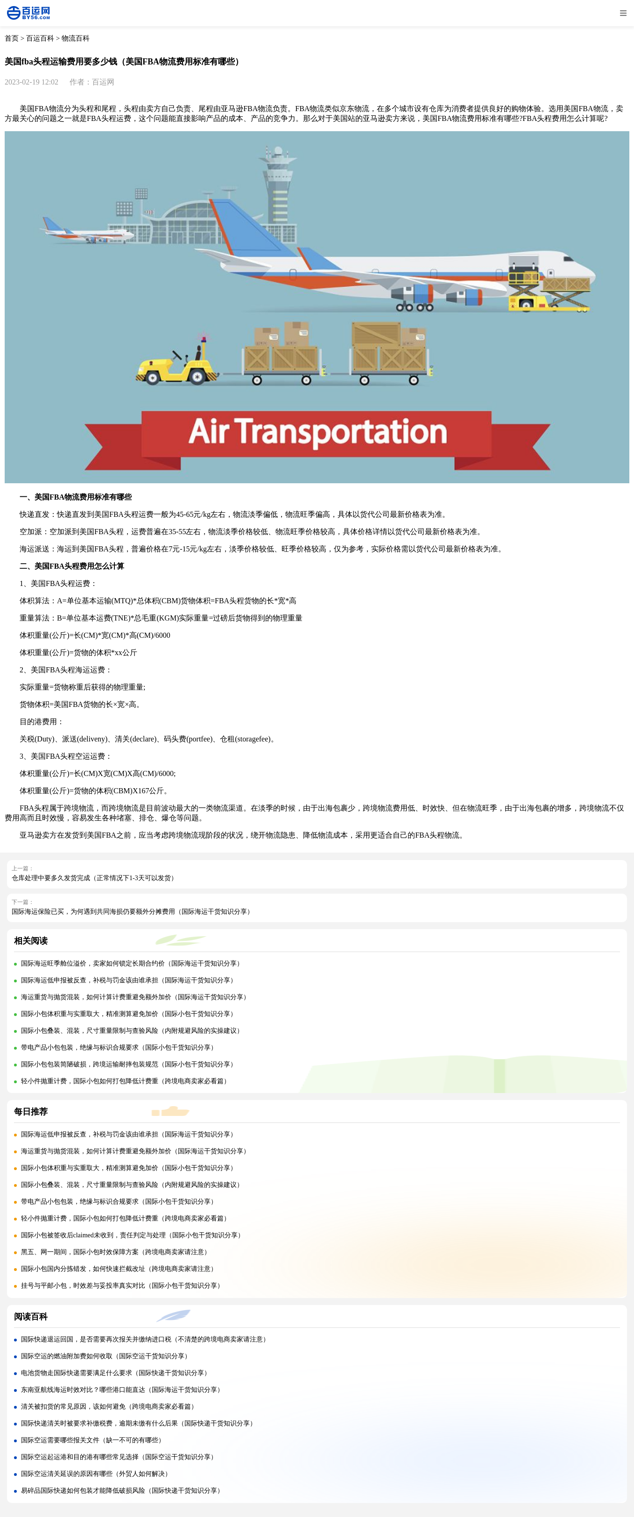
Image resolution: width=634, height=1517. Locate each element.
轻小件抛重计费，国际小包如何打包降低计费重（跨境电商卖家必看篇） (125, 1081)
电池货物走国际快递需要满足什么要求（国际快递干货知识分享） (116, 1372)
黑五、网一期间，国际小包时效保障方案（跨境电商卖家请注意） (116, 1252)
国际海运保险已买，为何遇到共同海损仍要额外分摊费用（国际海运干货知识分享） (133, 911)
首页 (12, 38)
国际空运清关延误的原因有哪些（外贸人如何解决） (96, 1473)
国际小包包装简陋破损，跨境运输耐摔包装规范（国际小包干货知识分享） (129, 1064)
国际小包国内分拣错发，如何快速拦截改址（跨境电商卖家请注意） (119, 1268)
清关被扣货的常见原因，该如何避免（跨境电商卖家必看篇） (109, 1406)
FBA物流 (49, 109)
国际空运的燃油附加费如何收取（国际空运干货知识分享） (106, 1356)
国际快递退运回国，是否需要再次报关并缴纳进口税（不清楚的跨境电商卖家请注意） (145, 1339)
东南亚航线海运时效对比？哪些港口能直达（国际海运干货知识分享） (122, 1389)
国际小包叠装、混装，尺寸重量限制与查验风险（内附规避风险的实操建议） (132, 1030)
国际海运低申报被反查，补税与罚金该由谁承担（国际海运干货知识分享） (129, 980)
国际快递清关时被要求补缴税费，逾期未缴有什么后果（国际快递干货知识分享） (138, 1423)
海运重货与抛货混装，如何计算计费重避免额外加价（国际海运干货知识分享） (135, 997)
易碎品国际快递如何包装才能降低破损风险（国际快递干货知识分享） (122, 1490)
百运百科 (40, 38)
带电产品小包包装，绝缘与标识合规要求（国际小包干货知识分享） (119, 1047)
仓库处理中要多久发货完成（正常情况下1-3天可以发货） (94, 878)
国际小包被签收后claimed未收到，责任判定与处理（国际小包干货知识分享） (132, 1235)
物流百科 (76, 38)
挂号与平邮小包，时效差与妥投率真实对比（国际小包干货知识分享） (122, 1285)
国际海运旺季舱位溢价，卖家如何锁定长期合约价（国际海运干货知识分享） (132, 963)
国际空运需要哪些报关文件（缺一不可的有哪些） (93, 1440)
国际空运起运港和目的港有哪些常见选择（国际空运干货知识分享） (119, 1457)
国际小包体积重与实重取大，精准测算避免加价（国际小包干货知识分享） (129, 1013)
